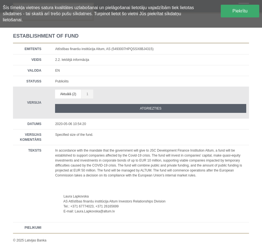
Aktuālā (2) (68, 94)
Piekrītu (239, 11)
